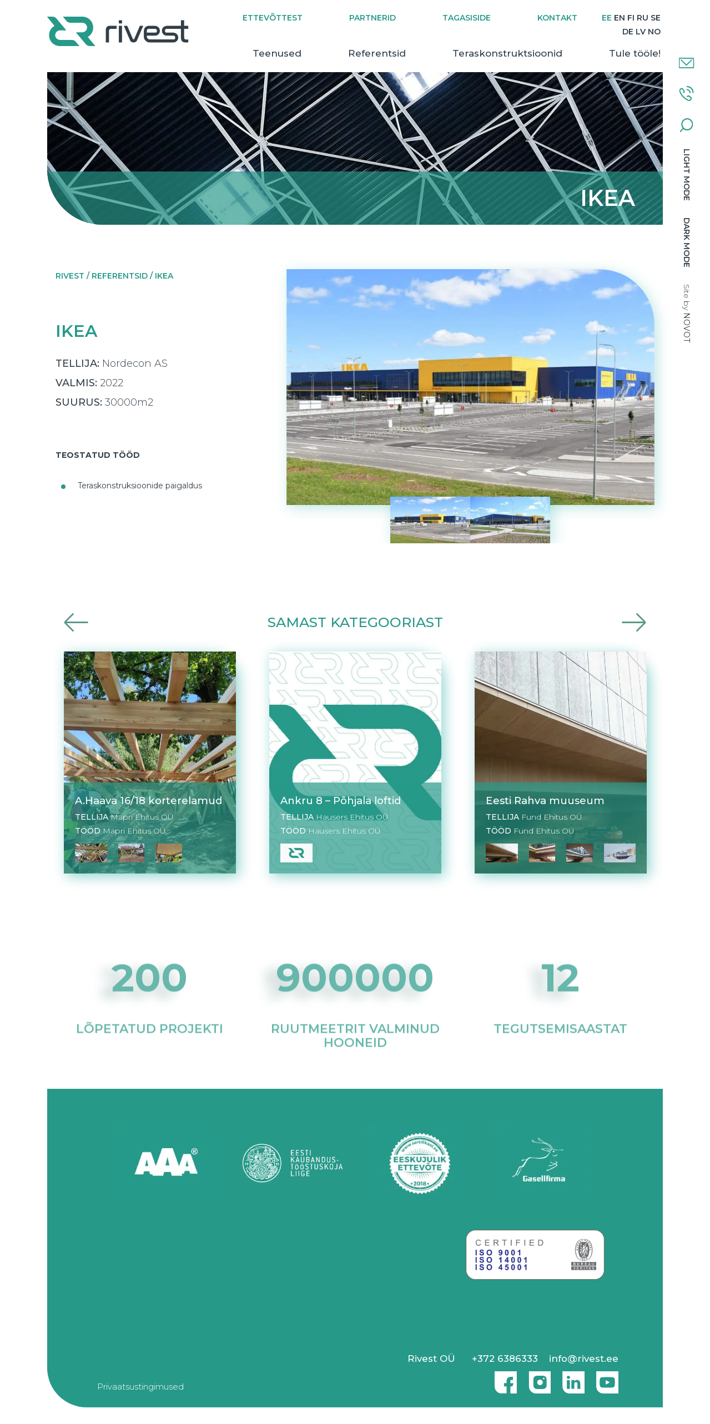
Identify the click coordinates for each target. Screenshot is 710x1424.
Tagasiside (466, 18)
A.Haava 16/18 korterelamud (148, 800)
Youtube (607, 1377)
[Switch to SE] (655, 18)
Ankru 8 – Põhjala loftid (340, 800)
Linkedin (570, 1377)
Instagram (536, 1377)
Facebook (503, 1377)
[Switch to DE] (627, 32)
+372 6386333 (505, 1358)
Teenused (276, 53)
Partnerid (372, 18)
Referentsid (376, 53)
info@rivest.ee (583, 1358)
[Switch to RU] (642, 18)
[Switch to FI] (630, 18)
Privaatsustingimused (140, 1386)
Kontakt (557, 18)
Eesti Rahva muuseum (545, 800)
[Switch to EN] (619, 18)
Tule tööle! (634, 53)
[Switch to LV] (640, 32)
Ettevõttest (272, 18)
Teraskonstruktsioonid (507, 53)
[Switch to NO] (653, 32)
